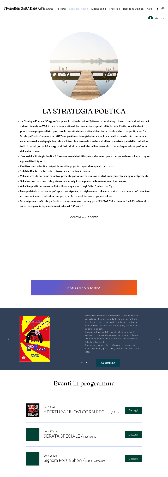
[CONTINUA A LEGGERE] (84, 217)
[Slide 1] (81, 362)
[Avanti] (159, 339)
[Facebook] (157, 8)
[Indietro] (8, 339)
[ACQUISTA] (108, 363)
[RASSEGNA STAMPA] (84, 287)
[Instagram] (163, 8)
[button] (77, 412)
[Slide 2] (86, 362)
